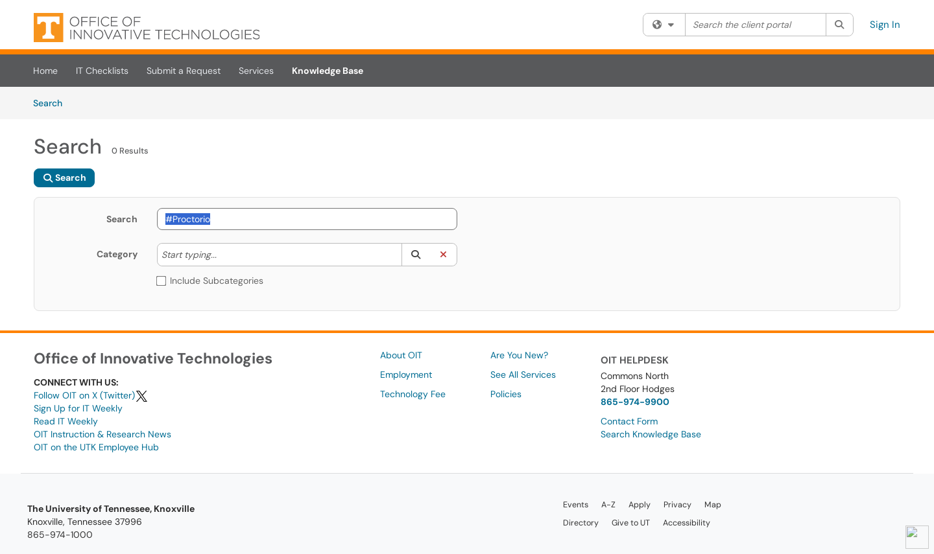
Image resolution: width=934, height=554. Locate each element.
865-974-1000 (60, 534)
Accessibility (686, 523)
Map (712, 505)
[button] (415, 255)
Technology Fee (413, 394)
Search (52, 102)
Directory (581, 523)
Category (117, 254)
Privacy (677, 505)
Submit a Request (184, 70)
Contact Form (629, 421)
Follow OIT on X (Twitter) (91, 395)
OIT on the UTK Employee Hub (96, 447)
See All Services (523, 374)
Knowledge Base (327, 70)
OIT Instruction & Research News (102, 434)
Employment (406, 374)
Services (256, 70)
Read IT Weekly (66, 421)
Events (575, 505)
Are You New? (519, 355)
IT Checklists (102, 70)
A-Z (608, 505)
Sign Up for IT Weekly (78, 408)
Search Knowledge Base (651, 434)
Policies (505, 394)
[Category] (223, 255)
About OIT (401, 355)
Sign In (885, 24)
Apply (640, 505)
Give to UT (631, 523)
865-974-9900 (635, 402)
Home (45, 70)
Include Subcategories (210, 280)
